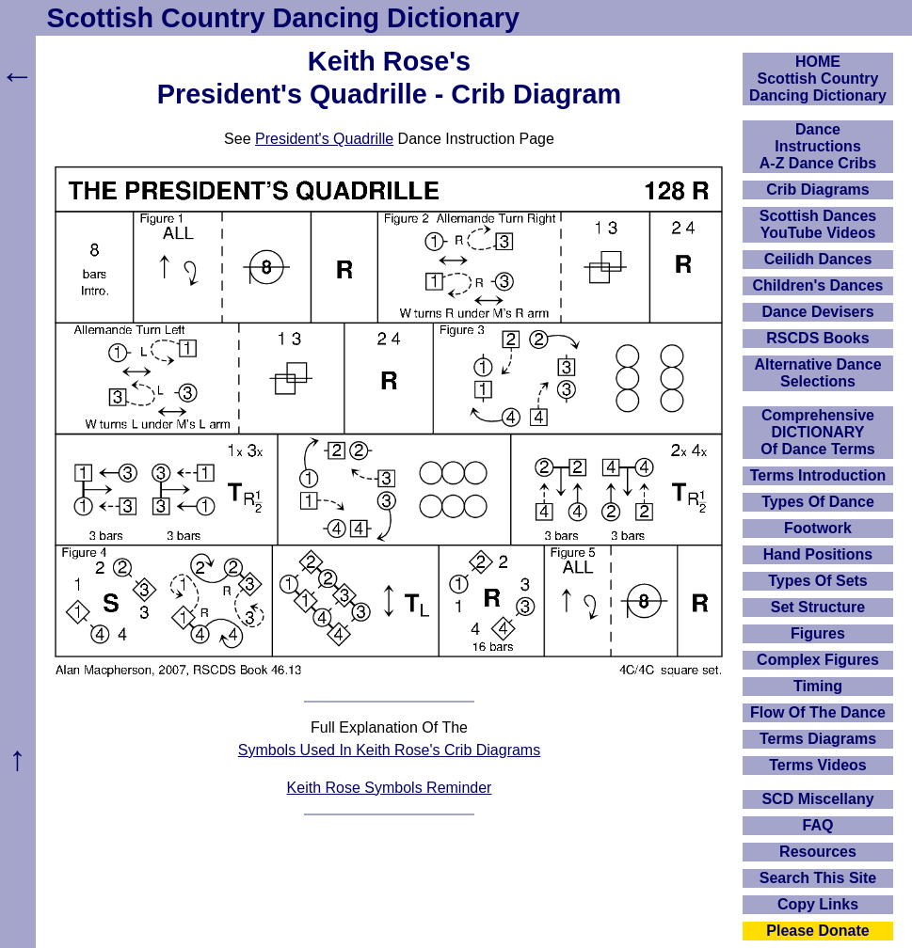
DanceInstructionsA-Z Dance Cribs (818, 146)
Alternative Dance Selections (817, 372)
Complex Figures (818, 660)
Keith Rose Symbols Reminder (389, 788)
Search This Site (818, 878)
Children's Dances (818, 285)
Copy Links (817, 904)
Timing (817, 686)
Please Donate (817, 931)
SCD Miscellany (817, 799)
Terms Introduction (818, 475)
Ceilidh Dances (818, 259)
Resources (817, 852)
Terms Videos (817, 765)
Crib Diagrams (817, 190)
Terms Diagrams (818, 739)
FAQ (818, 825)
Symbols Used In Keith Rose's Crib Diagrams (389, 750)
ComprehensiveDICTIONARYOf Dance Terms (817, 432)
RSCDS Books (817, 338)
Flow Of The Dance (818, 712)
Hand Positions (817, 554)
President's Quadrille (324, 139)
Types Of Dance (817, 502)
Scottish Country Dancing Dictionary (283, 18)
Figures (818, 633)
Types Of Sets (818, 581)
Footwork (818, 528)
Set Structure (818, 607)
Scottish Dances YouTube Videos (818, 224)
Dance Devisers (817, 312)
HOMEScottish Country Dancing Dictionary (818, 78)
